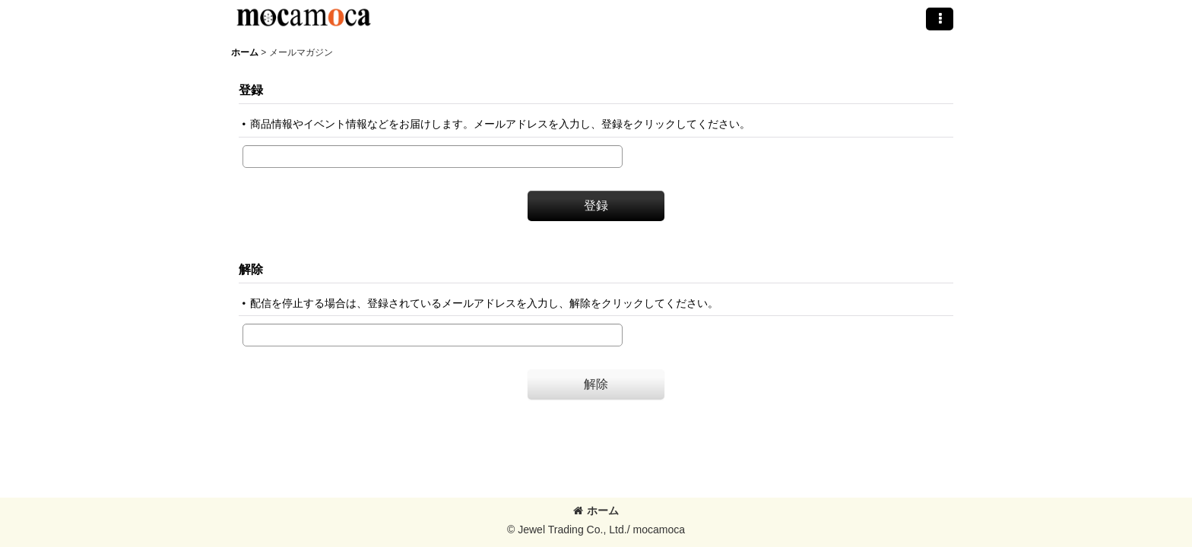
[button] (939, 19)
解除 (251, 269)
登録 (251, 89)
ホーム (596, 510)
